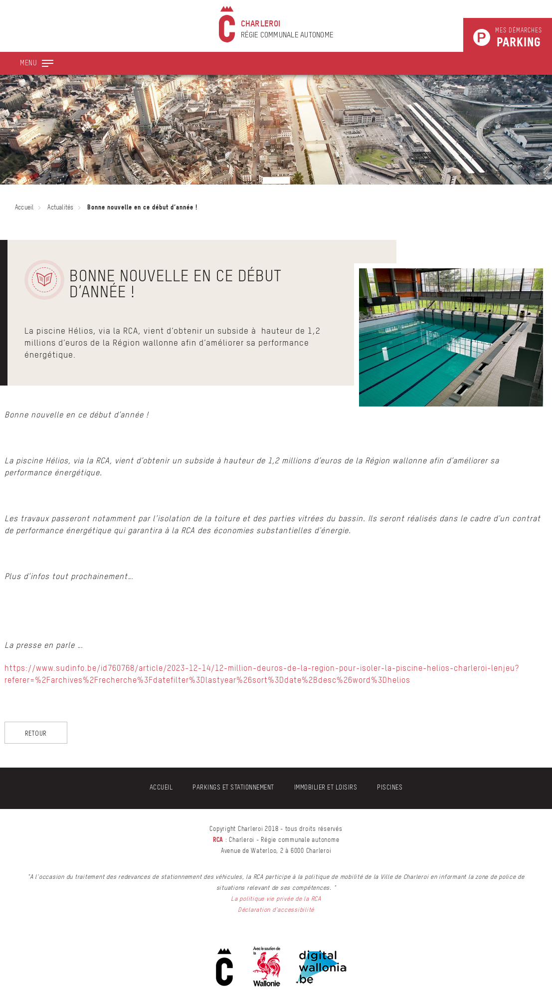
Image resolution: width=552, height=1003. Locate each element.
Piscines (389, 788)
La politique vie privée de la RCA (276, 899)
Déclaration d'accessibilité (276, 910)
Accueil (24, 208)
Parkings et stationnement (233, 788)
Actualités (60, 208)
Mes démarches (518, 38)
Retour (36, 733)
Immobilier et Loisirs (326, 788)
